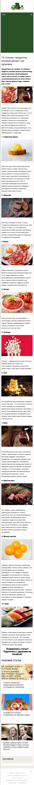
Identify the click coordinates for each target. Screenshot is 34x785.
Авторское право (17, 778)
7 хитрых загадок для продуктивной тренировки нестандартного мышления (13, 685)
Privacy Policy (12, 783)
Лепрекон (12, 773)
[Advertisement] (17, 35)
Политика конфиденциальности (17, 775)
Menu (4, 14)
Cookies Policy (23, 783)
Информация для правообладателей (17, 780)
